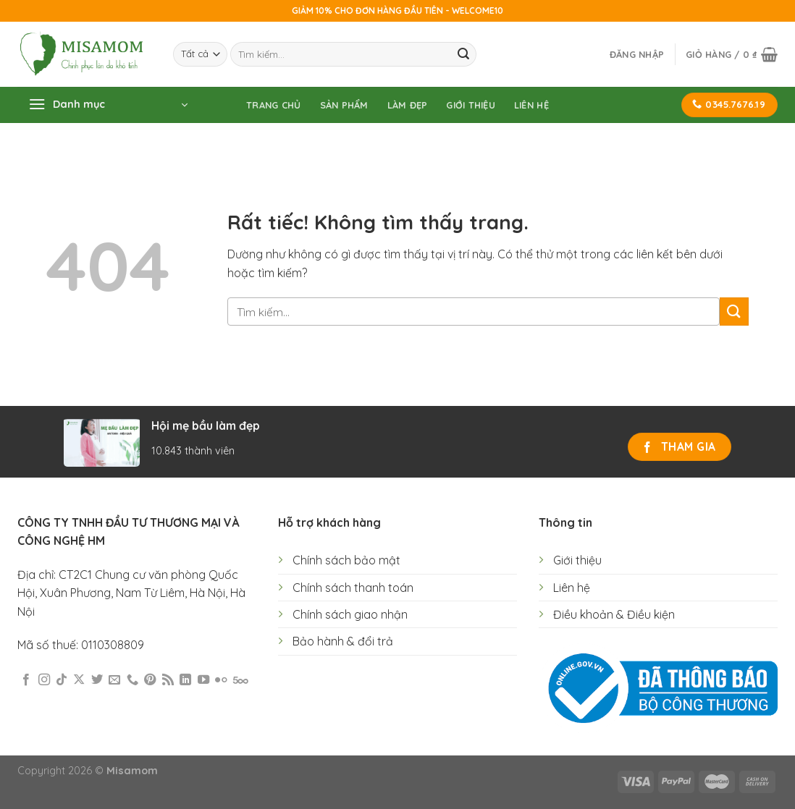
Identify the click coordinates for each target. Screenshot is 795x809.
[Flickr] (221, 680)
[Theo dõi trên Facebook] (26, 680)
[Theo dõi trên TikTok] (61, 680)
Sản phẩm (344, 105)
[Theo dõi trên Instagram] (44, 680)
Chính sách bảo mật (346, 560)
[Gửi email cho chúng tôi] (114, 680)
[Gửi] (463, 54)
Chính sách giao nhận (350, 614)
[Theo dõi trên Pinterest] (150, 680)
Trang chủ (273, 105)
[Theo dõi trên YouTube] (203, 680)
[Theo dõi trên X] (79, 680)
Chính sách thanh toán (353, 587)
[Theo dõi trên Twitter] (97, 680)
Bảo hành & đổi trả (343, 641)
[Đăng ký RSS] (168, 680)
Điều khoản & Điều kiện (614, 614)
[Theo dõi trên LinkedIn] (185, 680)
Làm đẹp (407, 105)
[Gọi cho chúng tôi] (132, 680)
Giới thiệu (470, 105)
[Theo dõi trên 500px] (240, 680)
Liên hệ (531, 105)
